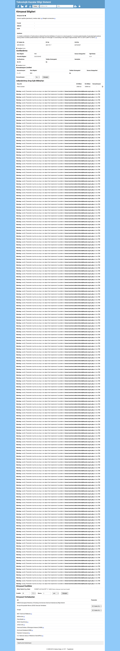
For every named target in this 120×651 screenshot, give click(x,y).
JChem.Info (21, 624)
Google (19, 609)
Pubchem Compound (23, 633)
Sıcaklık (18, 593)
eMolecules (21, 616)
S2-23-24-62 (37, 56)
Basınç (40, 593)
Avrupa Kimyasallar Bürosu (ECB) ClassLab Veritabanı (31, 605)
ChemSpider (21, 619)
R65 (35, 53)
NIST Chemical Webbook (24, 613)
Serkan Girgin (57, 649)
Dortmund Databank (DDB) (25, 630)
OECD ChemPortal (22, 622)
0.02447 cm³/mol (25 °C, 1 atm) (52, 589)
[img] (25, 15)
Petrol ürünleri (21, 86)
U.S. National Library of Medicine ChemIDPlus (30, 635)
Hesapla (45, 77)
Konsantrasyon (20, 77)
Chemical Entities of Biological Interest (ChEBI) (30, 627)
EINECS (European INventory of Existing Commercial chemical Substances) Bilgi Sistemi (41, 603)
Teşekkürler (70, 649)
